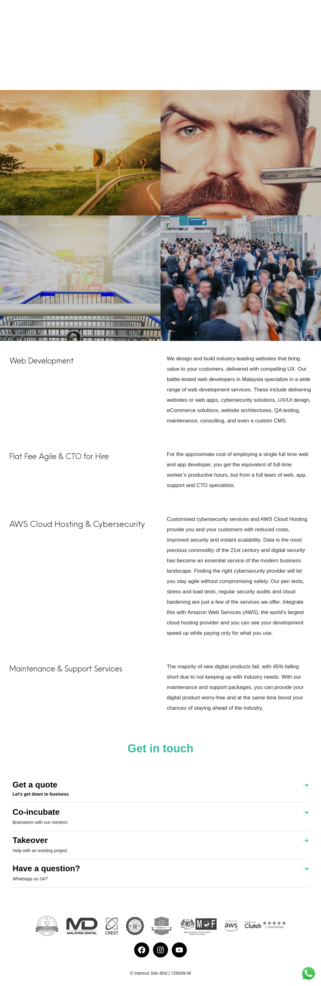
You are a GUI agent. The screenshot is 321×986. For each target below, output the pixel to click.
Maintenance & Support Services (65, 668)
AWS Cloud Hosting (46, 523)
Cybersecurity (119, 523)
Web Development (41, 360)
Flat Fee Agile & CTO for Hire (59, 456)
